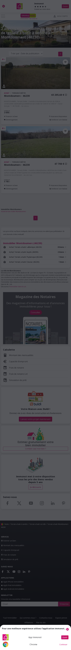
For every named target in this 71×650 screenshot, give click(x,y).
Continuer (63, 644)
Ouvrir (64, 637)
